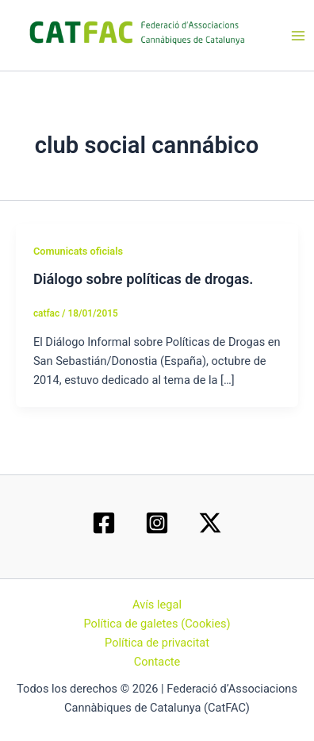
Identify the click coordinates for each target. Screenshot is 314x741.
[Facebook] (104, 523)
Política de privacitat (157, 642)
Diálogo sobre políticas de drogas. (143, 279)
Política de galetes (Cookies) (156, 623)
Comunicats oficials (78, 251)
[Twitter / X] (210, 523)
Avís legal (157, 604)
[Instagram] (157, 523)
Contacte (157, 662)
